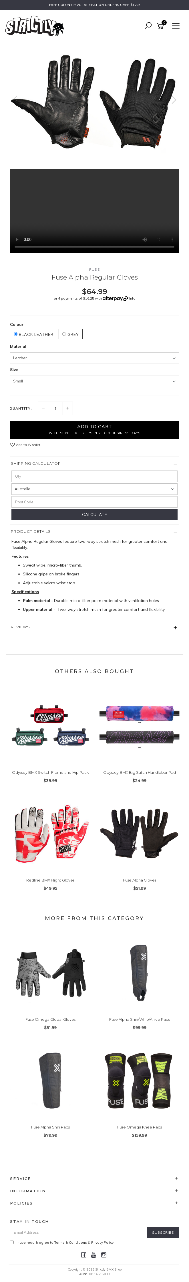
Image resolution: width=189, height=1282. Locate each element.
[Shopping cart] (161, 26)
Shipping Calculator (36, 463)
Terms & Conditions (70, 1242)
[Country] (94, 489)
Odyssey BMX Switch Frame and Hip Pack (50, 772)
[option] (94, 105)
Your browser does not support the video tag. (94, 211)
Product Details (31, 531)
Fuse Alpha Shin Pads (50, 1127)
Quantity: (20, 408)
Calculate (94, 514)
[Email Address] (78, 1232)
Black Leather (33, 334)
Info (132, 298)
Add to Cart (94, 429)
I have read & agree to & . (62, 1242)
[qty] (94, 476)
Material (18, 346)
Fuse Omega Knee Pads (139, 1127)
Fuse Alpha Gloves (139, 880)
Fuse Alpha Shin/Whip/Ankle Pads (139, 1019)
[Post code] (94, 502)
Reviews (20, 627)
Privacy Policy (102, 1242)
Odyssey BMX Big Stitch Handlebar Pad (139, 772)
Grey (70, 334)
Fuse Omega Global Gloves (50, 1019)
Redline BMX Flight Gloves (50, 880)
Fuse (94, 269)
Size (14, 369)
